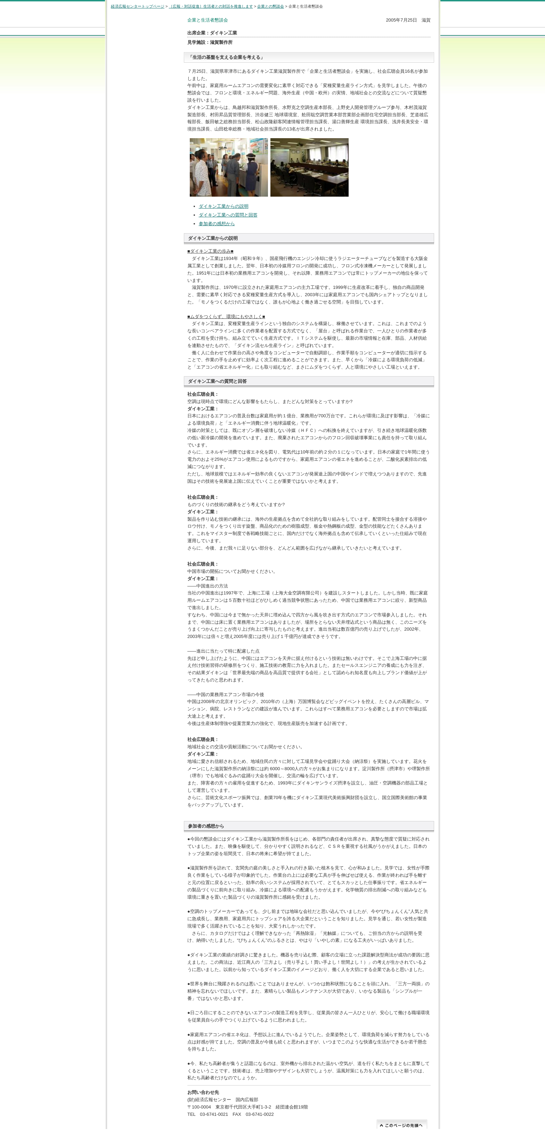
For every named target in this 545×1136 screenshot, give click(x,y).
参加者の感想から (217, 223)
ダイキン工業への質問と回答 (228, 215)
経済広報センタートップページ (137, 6)
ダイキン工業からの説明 (224, 206)
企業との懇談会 (270, 6)
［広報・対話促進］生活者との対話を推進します (211, 6)
